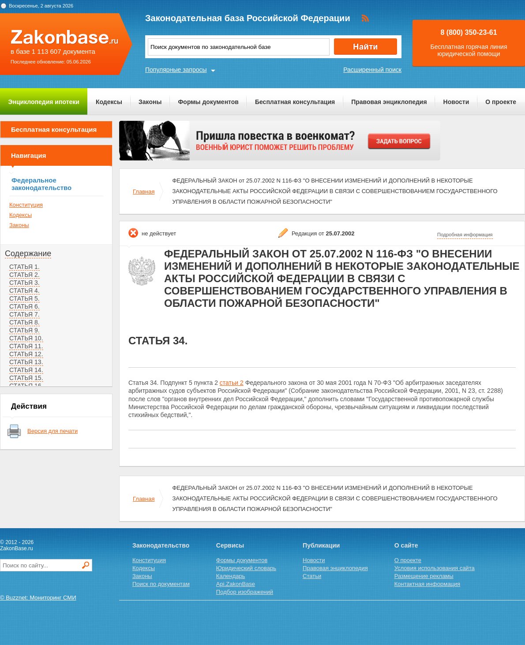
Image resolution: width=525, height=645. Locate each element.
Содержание (28, 253)
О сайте (406, 545)
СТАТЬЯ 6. (24, 306)
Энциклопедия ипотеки (43, 101)
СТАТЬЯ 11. (26, 346)
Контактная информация (427, 584)
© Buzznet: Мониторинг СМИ (38, 597)
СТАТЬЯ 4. (24, 290)
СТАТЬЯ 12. (26, 354)
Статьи (312, 576)
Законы (150, 101)
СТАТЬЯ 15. (26, 377)
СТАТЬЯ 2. (24, 274)
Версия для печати (52, 431)
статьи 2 (232, 382)
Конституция (26, 204)
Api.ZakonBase (235, 584)
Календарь (230, 576)
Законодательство (160, 545)
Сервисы (230, 545)
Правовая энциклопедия (389, 101)
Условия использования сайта (434, 568)
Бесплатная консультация (295, 101)
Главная (143, 191)
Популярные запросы (176, 69)
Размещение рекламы (424, 576)
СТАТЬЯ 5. (24, 298)
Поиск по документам (161, 584)
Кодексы (109, 101)
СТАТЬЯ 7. (24, 314)
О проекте (500, 101)
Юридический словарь (246, 568)
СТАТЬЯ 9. (24, 330)
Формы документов (208, 101)
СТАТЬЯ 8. (24, 322)
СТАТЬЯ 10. (26, 338)
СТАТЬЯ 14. (26, 369)
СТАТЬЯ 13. (26, 361)
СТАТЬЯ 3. (24, 282)
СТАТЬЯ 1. (24, 266)
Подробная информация (465, 234)
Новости (456, 101)
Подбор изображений (244, 592)
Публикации (321, 545)
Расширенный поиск (372, 69)
